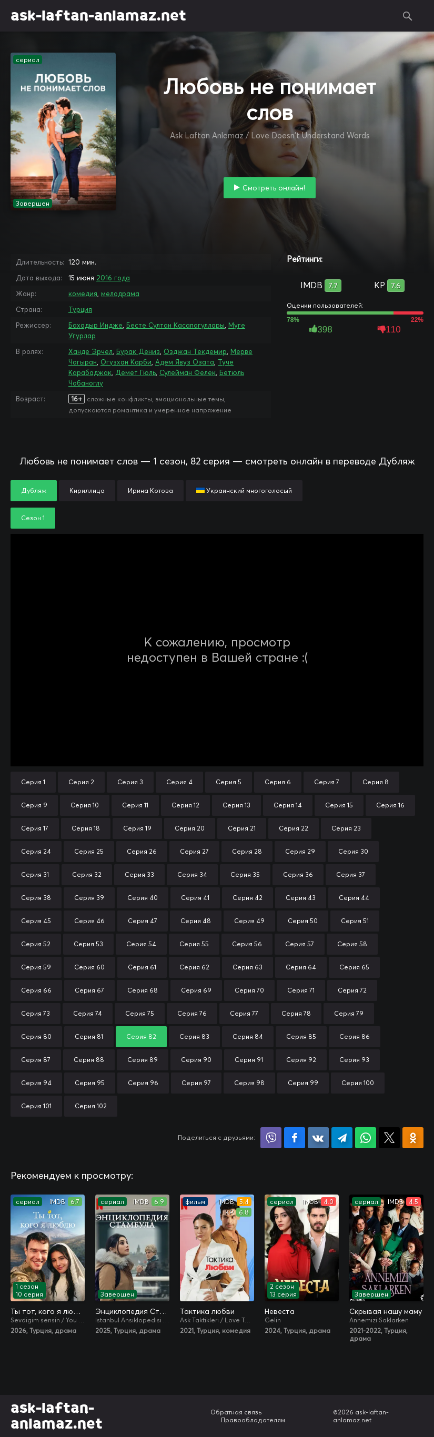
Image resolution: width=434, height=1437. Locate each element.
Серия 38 (36, 898)
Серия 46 (89, 921)
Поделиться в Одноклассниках (412, 1137)
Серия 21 (242, 828)
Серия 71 (301, 990)
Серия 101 (36, 1106)
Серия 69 (196, 990)
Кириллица (87, 490)
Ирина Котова (150, 490)
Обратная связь (236, 1412)
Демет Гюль (135, 372)
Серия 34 (192, 874)
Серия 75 (139, 1013)
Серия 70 (249, 990)
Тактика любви (207, 1311)
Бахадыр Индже (95, 325)
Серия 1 (33, 782)
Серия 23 (346, 828)
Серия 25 (89, 851)
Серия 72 (352, 990)
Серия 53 (88, 944)
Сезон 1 (33, 518)
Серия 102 (91, 1106)
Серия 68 (142, 990)
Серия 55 (194, 944)
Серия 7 (326, 782)
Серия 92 (301, 1060)
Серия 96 (143, 1083)
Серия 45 (36, 921)
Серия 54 (141, 944)
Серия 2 (81, 782)
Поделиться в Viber (270, 1137)
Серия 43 (301, 898)
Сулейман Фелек (187, 372)
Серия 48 (195, 921)
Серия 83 (194, 1036)
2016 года (113, 278)
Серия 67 (89, 990)
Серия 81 (89, 1036)
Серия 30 (353, 851)
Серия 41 (195, 898)
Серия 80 (36, 1036)
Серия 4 (179, 782)
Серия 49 (249, 921)
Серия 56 (247, 944)
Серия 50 (303, 921)
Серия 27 (194, 851)
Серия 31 (35, 874)
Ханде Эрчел (90, 351)
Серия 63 (248, 967)
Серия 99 (303, 1083)
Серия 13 (236, 805)
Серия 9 (34, 805)
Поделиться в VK (318, 1137)
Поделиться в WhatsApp (365, 1137)
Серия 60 (89, 967)
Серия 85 (301, 1036)
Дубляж (33, 490)
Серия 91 (249, 1060)
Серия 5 (228, 782)
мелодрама (120, 293)
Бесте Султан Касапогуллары (175, 325)
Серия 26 (142, 851)
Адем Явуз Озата (184, 362)
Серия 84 (248, 1036)
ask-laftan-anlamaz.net (98, 16)
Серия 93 (354, 1060)
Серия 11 (135, 805)
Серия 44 (354, 898)
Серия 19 (137, 828)
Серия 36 (298, 874)
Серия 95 (90, 1083)
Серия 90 (196, 1060)
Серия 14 (288, 805)
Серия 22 (293, 828)
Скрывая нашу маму (385, 1311)
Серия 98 (249, 1083)
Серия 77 (244, 1013)
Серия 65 (354, 967)
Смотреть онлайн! (274, 188)
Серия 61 (142, 967)
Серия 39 (89, 898)
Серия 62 (194, 967)
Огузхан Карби (126, 362)
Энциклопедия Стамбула (132, 1311)
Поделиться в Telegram (341, 1137)
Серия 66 (36, 990)
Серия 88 (89, 1060)
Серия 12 (185, 805)
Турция (80, 309)
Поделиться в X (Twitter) (389, 1137)
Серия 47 (142, 921)
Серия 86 (354, 1036)
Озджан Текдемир (195, 351)
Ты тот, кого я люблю (48, 1311)
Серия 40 (142, 898)
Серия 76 (192, 1013)
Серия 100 (357, 1083)
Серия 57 (299, 944)
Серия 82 (141, 1036)
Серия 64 (301, 967)
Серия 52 (36, 944)
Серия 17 (34, 828)
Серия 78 (296, 1013)
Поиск (407, 16)
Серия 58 (352, 944)
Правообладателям (253, 1420)
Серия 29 (300, 851)
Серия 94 (36, 1083)
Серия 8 (375, 782)
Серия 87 (36, 1060)
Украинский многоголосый (244, 490)
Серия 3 (130, 782)
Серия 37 (350, 874)
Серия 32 (87, 874)
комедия (82, 293)
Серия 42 (248, 898)
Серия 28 (247, 851)
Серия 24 (36, 851)
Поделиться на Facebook (294, 1137)
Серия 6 (278, 782)
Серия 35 (245, 874)
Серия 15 (339, 805)
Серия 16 (390, 805)
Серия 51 (355, 921)
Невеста (280, 1311)
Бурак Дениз (138, 351)
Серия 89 (142, 1060)
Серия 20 (190, 828)
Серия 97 (196, 1083)
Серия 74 (87, 1013)
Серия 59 (36, 967)
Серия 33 (139, 874)
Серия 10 (84, 805)
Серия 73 (35, 1013)
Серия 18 (86, 828)
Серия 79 (349, 1013)
